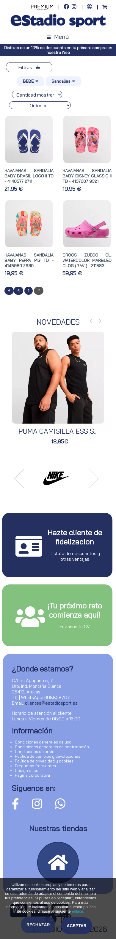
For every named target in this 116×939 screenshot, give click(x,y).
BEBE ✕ (30, 81)
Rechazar (38, 924)
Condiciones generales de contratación (52, 746)
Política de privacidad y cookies (44, 761)
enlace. (78, 911)
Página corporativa (32, 775)
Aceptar (77, 925)
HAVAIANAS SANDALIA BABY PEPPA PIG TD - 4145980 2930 (29, 260)
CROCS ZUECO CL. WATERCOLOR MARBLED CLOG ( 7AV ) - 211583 (87, 260)
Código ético (26, 770)
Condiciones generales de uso (43, 742)
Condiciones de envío (34, 751)
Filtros (29, 67)
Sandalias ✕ (63, 81)
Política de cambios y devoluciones (47, 756)
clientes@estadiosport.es (51, 703)
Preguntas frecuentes (35, 765)
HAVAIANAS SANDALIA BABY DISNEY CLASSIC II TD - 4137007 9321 (87, 176)
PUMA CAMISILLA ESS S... (58, 431)
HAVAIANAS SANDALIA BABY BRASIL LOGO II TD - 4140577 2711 (29, 176)
